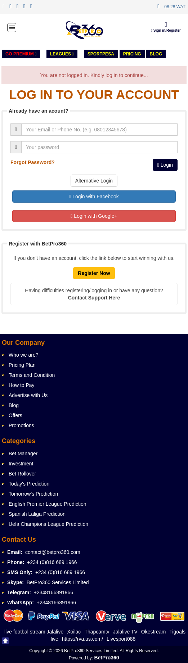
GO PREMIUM (20, 54)
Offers (15, 415)
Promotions (21, 425)
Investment (21, 463)
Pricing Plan (22, 365)
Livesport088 (121, 639)
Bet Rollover (22, 474)
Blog (156, 54)
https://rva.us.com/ (82, 639)
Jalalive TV (125, 632)
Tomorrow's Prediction (33, 494)
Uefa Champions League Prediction (48, 524)
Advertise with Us (28, 395)
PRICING (132, 54)
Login (165, 165)
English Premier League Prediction (47, 504)
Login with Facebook (93, 196)
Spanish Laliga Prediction (37, 514)
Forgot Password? (32, 162)
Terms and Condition (32, 375)
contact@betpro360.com (52, 552)
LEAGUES (62, 54)
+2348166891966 (53, 592)
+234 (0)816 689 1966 (52, 562)
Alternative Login (94, 181)
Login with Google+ (94, 216)
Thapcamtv (96, 632)
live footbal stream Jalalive (33, 632)
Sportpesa (101, 54)
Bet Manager (23, 453)
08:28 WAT (174, 6)
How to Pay (22, 385)
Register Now (94, 273)
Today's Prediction (29, 484)
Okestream (153, 632)
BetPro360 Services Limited (58, 582)
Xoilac (74, 632)
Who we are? (23, 355)
